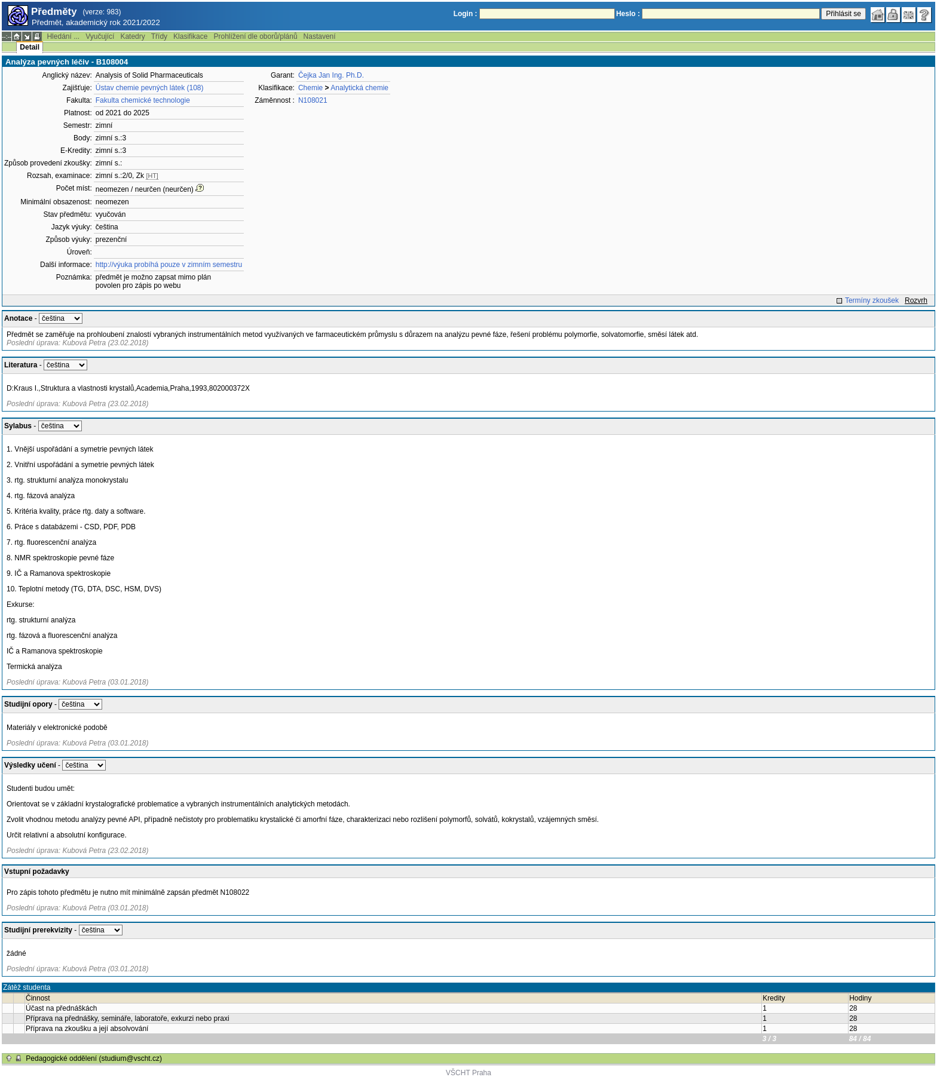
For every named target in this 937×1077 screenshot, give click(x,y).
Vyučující (99, 36)
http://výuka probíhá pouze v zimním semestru (169, 264)
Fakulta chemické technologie (143, 100)
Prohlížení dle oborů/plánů (255, 36)
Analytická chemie (359, 88)
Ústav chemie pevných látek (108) (150, 88)
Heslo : (628, 14)
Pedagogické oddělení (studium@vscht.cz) (94, 1058)
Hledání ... (63, 36)
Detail (29, 47)
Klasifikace (190, 36)
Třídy (159, 36)
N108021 (312, 100)
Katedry (132, 36)
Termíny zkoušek (872, 300)
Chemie (310, 88)
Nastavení (320, 36)
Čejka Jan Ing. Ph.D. (331, 75)
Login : (465, 14)
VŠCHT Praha (468, 1073)
